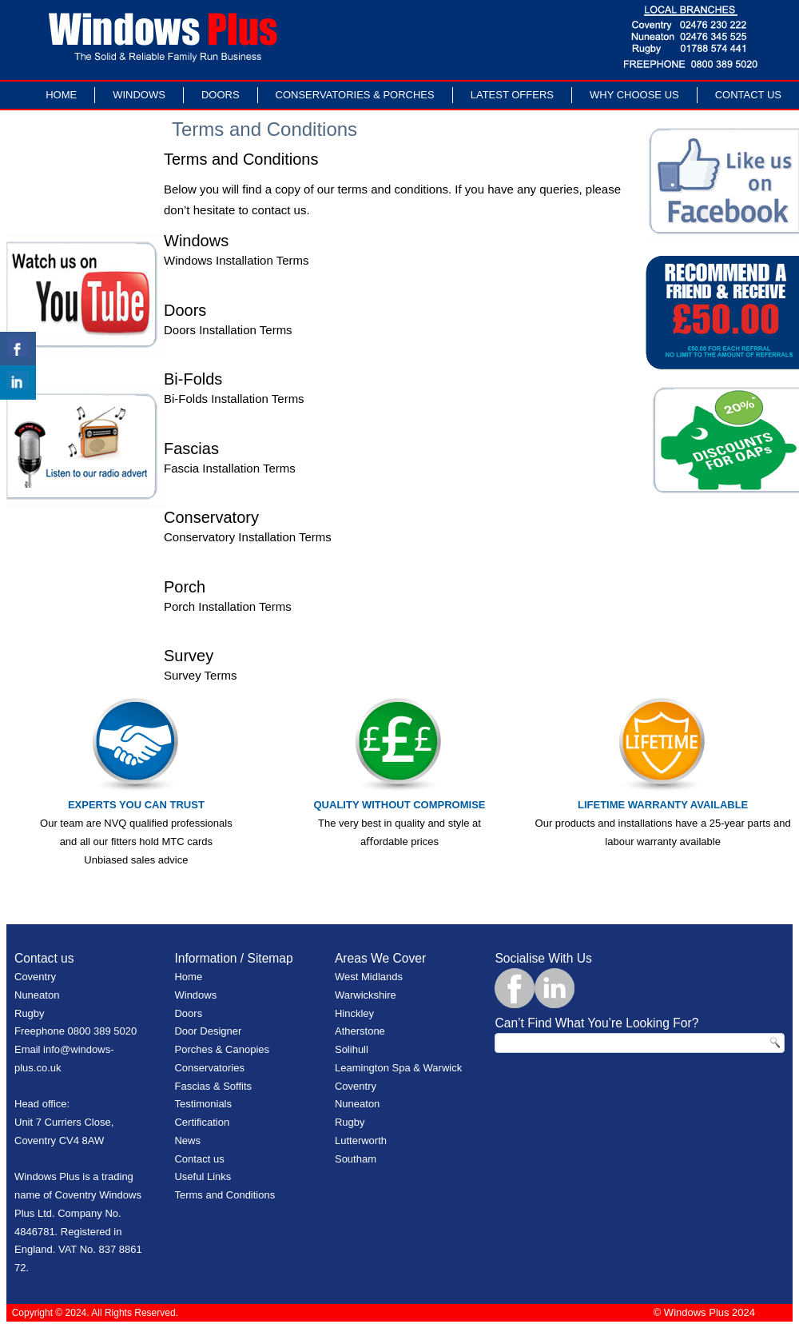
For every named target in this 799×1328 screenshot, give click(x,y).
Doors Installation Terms (228, 330)
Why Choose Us (634, 95)
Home (61, 95)
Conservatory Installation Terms (248, 537)
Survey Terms (200, 675)
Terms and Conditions (224, 1195)
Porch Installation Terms (228, 606)
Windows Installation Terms (236, 260)
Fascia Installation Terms (230, 468)
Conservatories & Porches (355, 95)
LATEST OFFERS (512, 95)
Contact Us (748, 95)
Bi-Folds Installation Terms (234, 398)
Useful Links (202, 1176)
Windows (139, 95)
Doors (220, 95)
